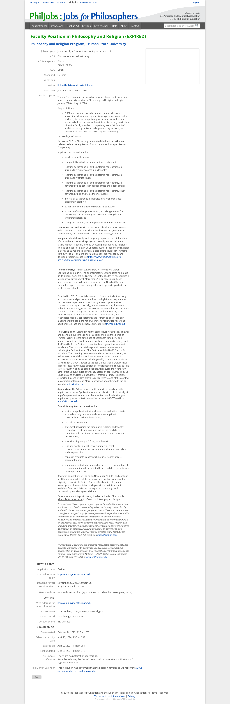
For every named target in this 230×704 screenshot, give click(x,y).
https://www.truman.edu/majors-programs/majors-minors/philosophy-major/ (89, 258)
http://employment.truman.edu (74, 574)
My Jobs (86, 25)
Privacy (132, 696)
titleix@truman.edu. (107, 534)
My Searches (101, 25)
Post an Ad (73, 25)
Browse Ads (56, 25)
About (124, 25)
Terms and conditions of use (109, 696)
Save (37, 677)
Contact (135, 25)
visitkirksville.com (75, 384)
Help (114, 25)
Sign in (196, 2)
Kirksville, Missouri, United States (75, 85)
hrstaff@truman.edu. (68, 401)
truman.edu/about (115, 323)
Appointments (39, 25)
